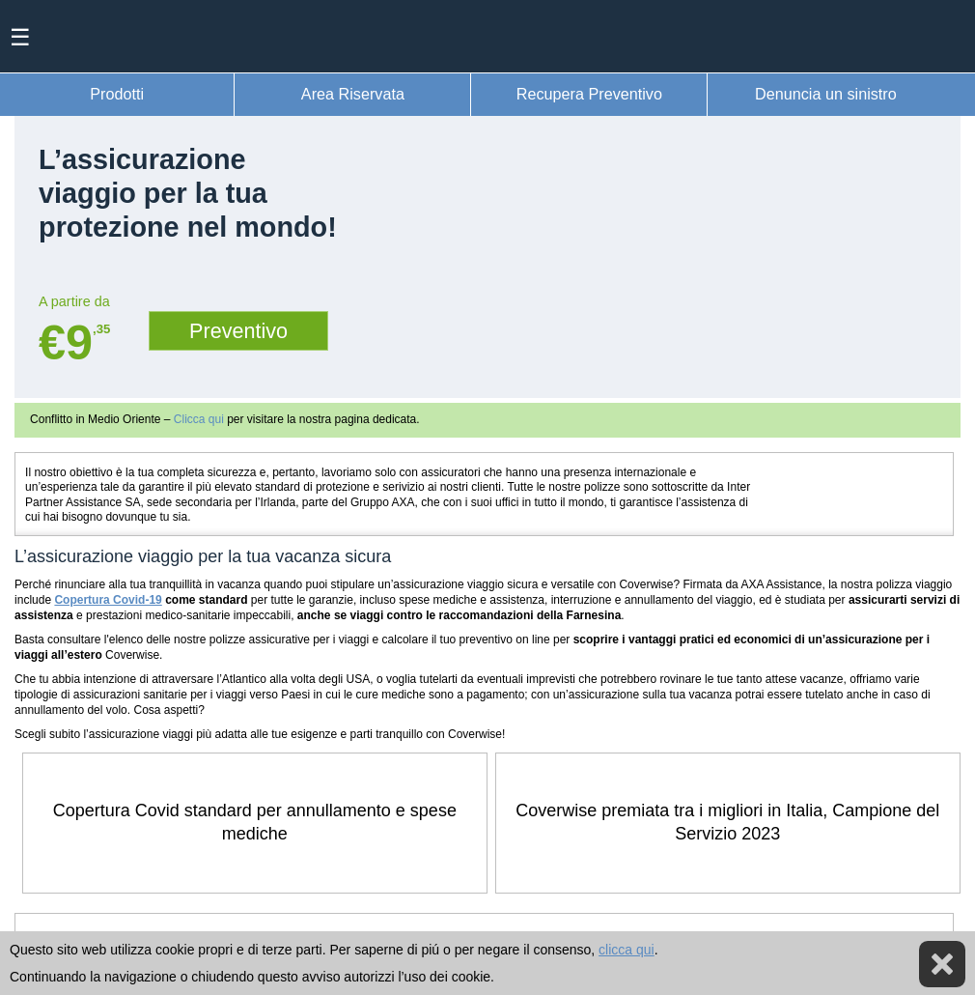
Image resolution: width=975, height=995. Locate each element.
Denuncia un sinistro (826, 93)
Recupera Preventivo (589, 93)
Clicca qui (199, 419)
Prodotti (117, 93)
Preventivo (238, 331)
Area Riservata (352, 93)
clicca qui (627, 949)
